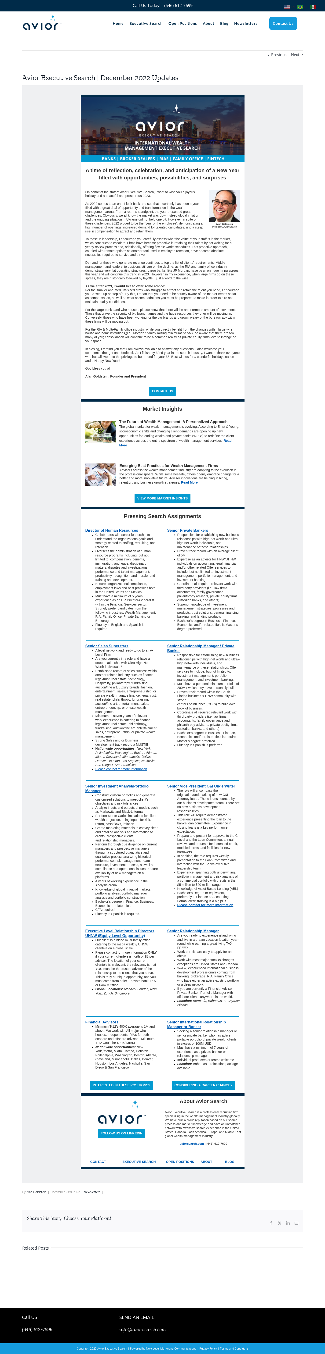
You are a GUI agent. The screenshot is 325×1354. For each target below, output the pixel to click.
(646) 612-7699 (37, 1329)
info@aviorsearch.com (142, 1329)
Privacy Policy (208, 1348)
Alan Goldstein (36, 1192)
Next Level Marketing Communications (171, 1348)
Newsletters (92, 1192)
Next (295, 54)
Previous (279, 54)
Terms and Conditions (234, 1348)
